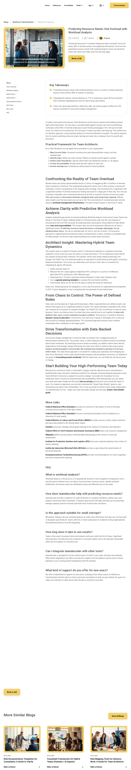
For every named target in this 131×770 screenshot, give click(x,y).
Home (47, 5)
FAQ (7, 112)
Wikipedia (50, 435)
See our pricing (85, 381)
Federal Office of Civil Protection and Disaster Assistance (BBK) (73, 431)
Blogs (6, 22)
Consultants (68, 5)
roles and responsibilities (60, 225)
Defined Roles (10, 98)
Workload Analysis (12, 90)
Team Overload (11, 87)
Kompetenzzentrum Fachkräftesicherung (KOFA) (66, 455)
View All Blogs (117, 716)
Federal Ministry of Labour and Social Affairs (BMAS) (68, 420)
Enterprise (57, 5)
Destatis (49, 427)
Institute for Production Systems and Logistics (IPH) (68, 441)
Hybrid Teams (10, 94)
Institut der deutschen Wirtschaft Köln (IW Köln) (66, 448)
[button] (80, 5)
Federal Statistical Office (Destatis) (60, 407)
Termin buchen (119, 5)
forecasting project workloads (68, 357)
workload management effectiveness (68, 203)
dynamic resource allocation (58, 318)
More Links (9, 109)
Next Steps (9, 105)
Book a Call (77, 58)
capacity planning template (66, 280)
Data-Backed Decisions (14, 101)
